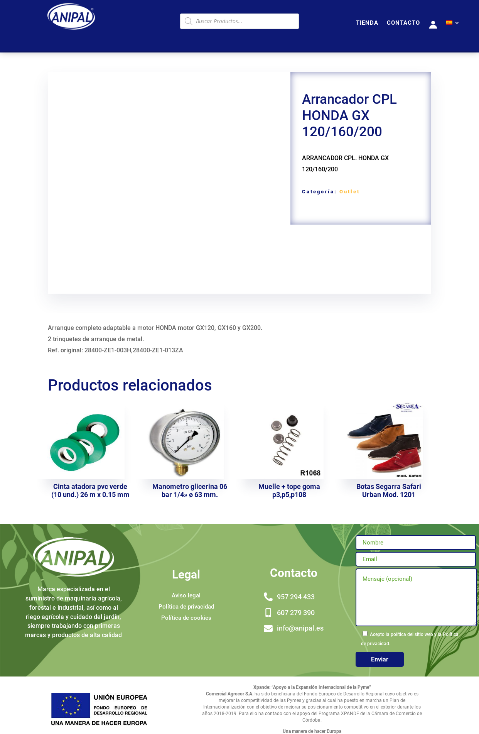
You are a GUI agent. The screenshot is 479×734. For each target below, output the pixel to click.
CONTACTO (403, 23)
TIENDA (367, 23)
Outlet (349, 191)
